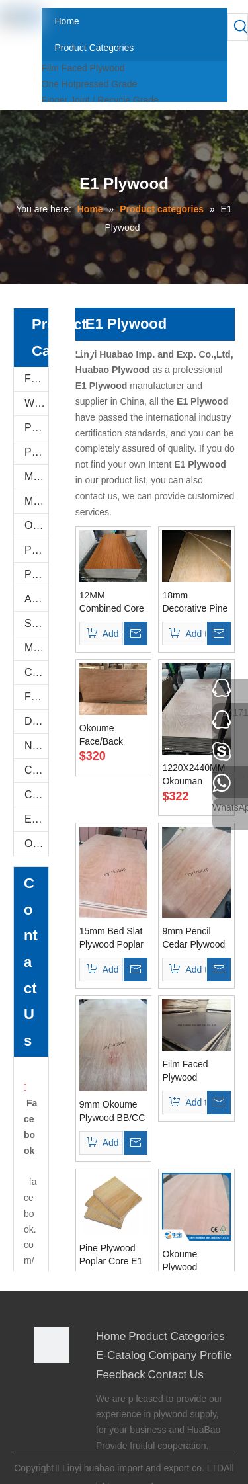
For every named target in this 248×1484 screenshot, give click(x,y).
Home (111, 1336)
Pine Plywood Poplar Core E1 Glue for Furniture (111, 1255)
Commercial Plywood (36, 672)
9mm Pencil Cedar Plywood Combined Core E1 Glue (194, 938)
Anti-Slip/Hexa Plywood (36, 598)
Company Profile (190, 1355)
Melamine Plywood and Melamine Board (36, 476)
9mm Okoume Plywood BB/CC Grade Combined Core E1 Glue (112, 1111)
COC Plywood (36, 794)
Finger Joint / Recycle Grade (100, 100)
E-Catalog (36, 819)
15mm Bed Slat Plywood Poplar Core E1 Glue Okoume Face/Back (111, 938)
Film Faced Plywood (83, 68)
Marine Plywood (36, 647)
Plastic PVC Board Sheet (36, 574)
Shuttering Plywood (36, 623)
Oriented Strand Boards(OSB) (36, 525)
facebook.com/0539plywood (30, 1260)
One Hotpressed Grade (90, 84)
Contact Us (176, 1374)
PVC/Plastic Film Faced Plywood (36, 550)
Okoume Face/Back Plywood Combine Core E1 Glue (109, 735)
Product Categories (176, 1336)
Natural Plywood (36, 745)
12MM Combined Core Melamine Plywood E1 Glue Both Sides (112, 602)
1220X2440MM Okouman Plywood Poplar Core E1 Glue (194, 775)
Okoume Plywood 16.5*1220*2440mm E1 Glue (196, 1261)
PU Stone (36, 427)
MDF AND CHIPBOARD (36, 501)
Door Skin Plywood (36, 721)
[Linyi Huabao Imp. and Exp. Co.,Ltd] (51, 1345)
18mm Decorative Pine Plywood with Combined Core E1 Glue (194, 602)
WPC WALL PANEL (36, 403)
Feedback (120, 1374)
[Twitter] (42, 1421)
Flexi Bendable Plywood (36, 696)
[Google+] (42, 1403)
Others (36, 843)
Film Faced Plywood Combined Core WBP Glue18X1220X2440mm (196, 1071)
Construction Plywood (36, 770)
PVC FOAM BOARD (36, 452)
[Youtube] (42, 1438)
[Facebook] (42, 1385)
